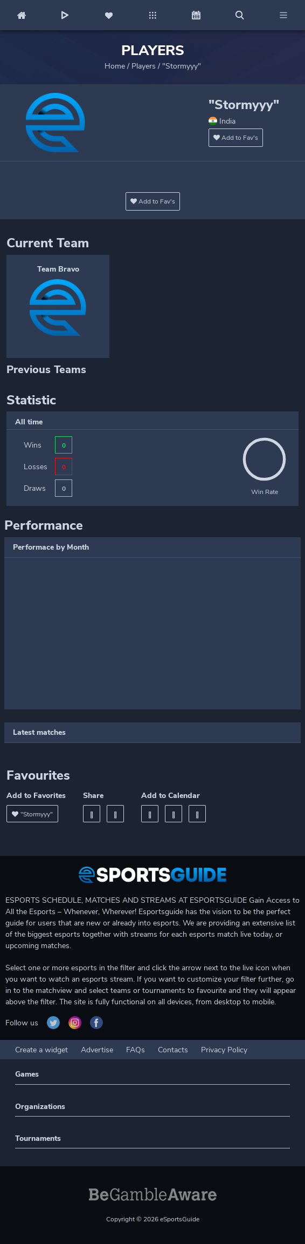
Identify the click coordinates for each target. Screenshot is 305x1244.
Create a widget (41, 1050)
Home (115, 66)
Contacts (173, 1050)
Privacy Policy (224, 1050)
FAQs (135, 1050)
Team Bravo (58, 269)
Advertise (97, 1050)
